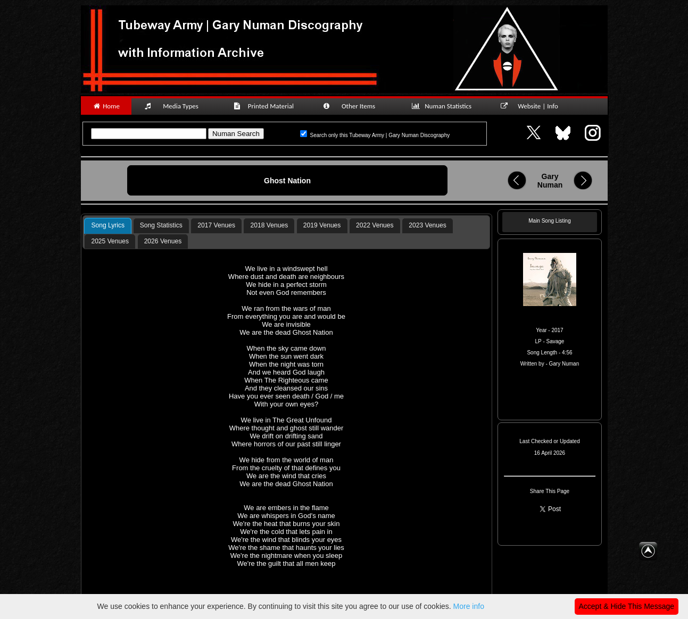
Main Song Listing (549, 221)
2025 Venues (110, 241)
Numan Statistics (443, 106)
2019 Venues (322, 225)
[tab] (107, 226)
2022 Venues (375, 225)
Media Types (176, 106)
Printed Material (265, 106)
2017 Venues (216, 225)
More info (468, 606)
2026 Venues (163, 241)
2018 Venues (269, 225)
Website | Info (533, 106)
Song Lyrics (108, 225)
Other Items (355, 106)
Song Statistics (161, 225)
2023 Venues (427, 225)
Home (106, 106)
